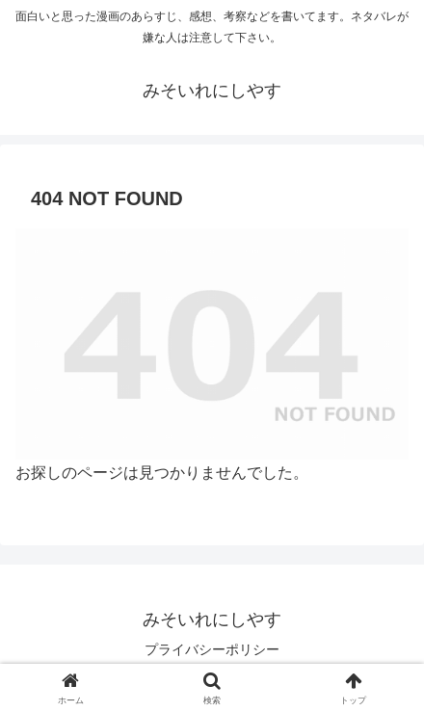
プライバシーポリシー (212, 649)
